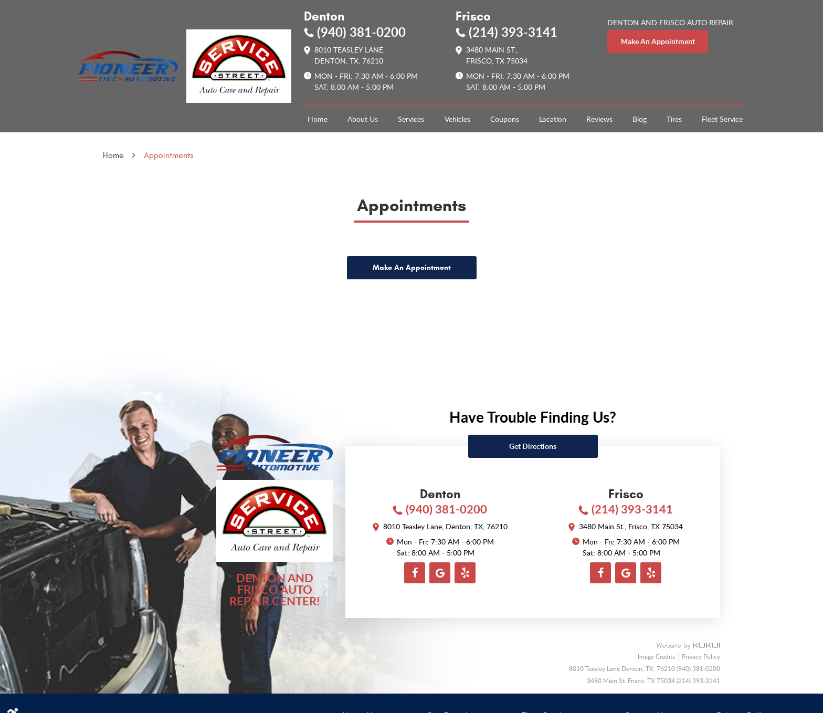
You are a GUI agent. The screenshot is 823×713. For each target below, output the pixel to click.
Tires (674, 119)
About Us (362, 119)
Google (439, 572)
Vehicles (457, 119)
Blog (639, 119)
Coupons (504, 119)
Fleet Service (722, 119)
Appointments (168, 155)
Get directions (532, 446)
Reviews (599, 119)
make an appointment (658, 41)
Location (552, 119)
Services (411, 119)
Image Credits (657, 656)
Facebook (414, 572)
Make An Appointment (412, 267)
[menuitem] (317, 119)
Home (318, 119)
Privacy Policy (701, 656)
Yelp (465, 572)
